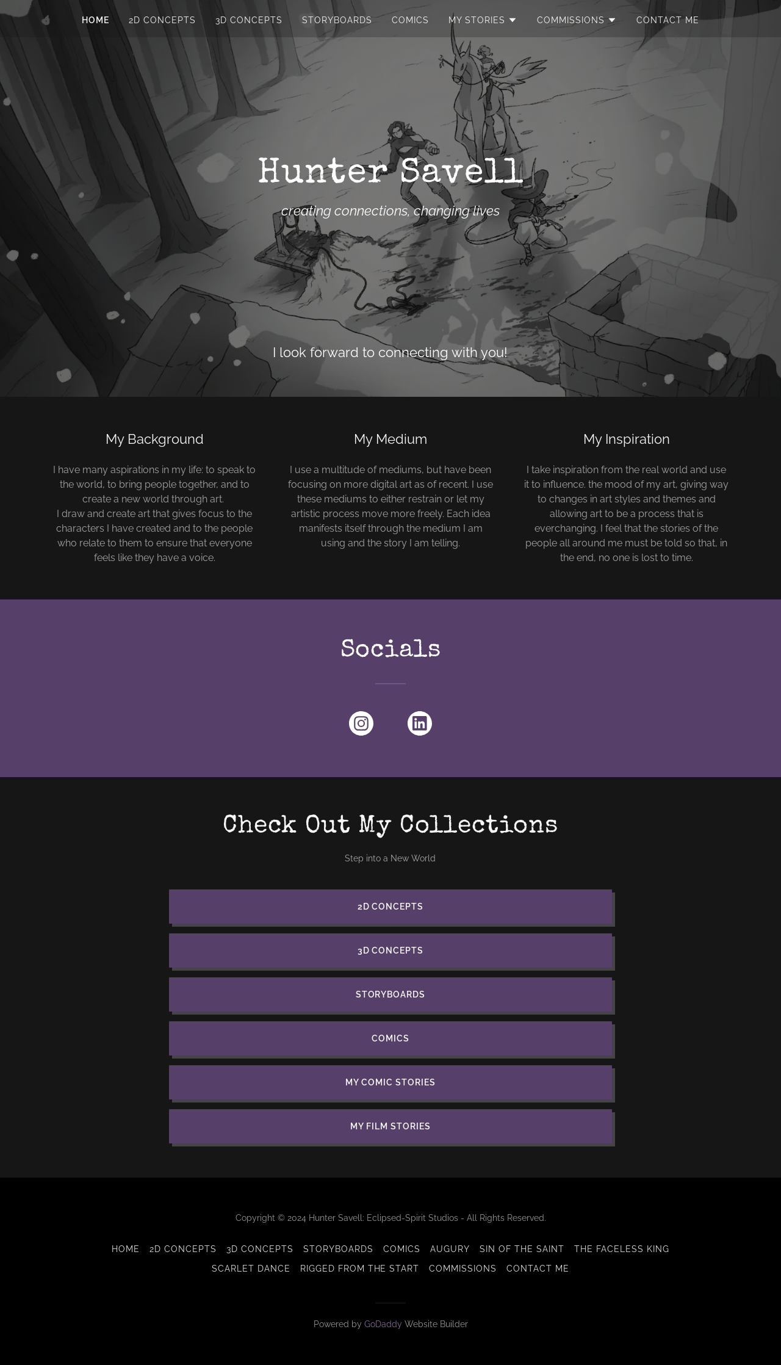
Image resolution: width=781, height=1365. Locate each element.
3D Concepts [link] (249, 20)
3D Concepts (391, 950)
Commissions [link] (463, 1268)
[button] (482, 20)
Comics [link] (410, 20)
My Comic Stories (390, 1082)
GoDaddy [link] (383, 1324)
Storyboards (391, 994)
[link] (361, 726)
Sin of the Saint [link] (522, 1249)
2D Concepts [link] (162, 20)
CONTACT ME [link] (667, 20)
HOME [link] (95, 20)
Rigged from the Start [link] (360, 1268)
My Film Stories (390, 1126)
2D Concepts (391, 906)
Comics (390, 1038)
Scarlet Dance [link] (251, 1268)
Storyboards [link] (337, 20)
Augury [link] (450, 1249)
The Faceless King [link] (621, 1249)
